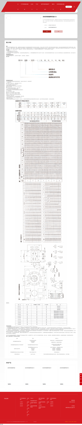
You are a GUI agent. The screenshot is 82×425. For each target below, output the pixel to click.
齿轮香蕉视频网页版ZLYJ (29, 367)
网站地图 (1, 424)
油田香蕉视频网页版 (11, 367)
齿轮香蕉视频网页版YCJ (64, 367)
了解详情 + (9, 384)
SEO (27, 421)
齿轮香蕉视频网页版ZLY (46, 367)
